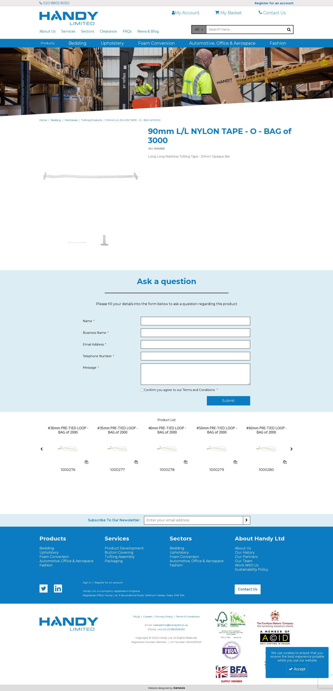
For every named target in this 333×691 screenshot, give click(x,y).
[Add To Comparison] (86, 462)
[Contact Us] (275, 13)
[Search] (245, 29)
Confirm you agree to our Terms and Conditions (179, 390)
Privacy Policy (164, 616)
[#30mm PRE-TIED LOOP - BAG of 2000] (68, 432)
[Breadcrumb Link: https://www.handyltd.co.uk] (43, 119)
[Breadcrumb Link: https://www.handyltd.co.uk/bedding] (56, 119)
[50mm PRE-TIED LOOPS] (216, 448)
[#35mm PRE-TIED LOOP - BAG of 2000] (117, 432)
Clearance (108, 31)
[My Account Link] (188, 13)
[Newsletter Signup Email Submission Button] (246, 520)
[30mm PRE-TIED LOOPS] (68, 448)
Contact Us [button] (247, 589)
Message (89, 368)
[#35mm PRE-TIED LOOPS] (117, 448)
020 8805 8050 (54, 3)
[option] (76, 242)
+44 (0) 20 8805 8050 (171, 629)
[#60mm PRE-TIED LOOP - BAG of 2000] (266, 432)
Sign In (87, 582)
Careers (147, 616)
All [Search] (197, 29)
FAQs (127, 31)
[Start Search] (289, 29)
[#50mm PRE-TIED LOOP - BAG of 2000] (216, 432)
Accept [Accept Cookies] (297, 669)
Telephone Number (97, 356)
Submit (228, 401)
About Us (47, 31)
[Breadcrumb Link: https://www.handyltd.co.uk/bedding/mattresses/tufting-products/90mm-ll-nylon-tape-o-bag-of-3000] (133, 119)
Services (68, 31)
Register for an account (109, 582)
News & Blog (148, 31)
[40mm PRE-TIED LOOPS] (167, 448)
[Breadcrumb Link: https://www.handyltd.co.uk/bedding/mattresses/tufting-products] (91, 119)
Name (87, 321)
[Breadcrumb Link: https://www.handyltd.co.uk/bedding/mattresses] (71, 119)
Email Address (93, 344)
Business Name (94, 333)
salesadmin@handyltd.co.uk (170, 625)
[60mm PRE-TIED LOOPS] (266, 448)
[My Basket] (231, 13)
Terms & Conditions (188, 616)
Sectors (87, 31)
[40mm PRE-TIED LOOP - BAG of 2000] (167, 432)
